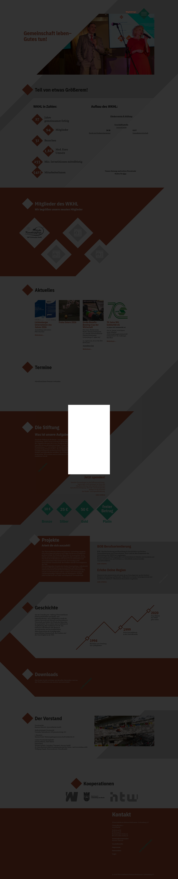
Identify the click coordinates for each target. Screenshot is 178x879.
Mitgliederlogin (131, 12)
